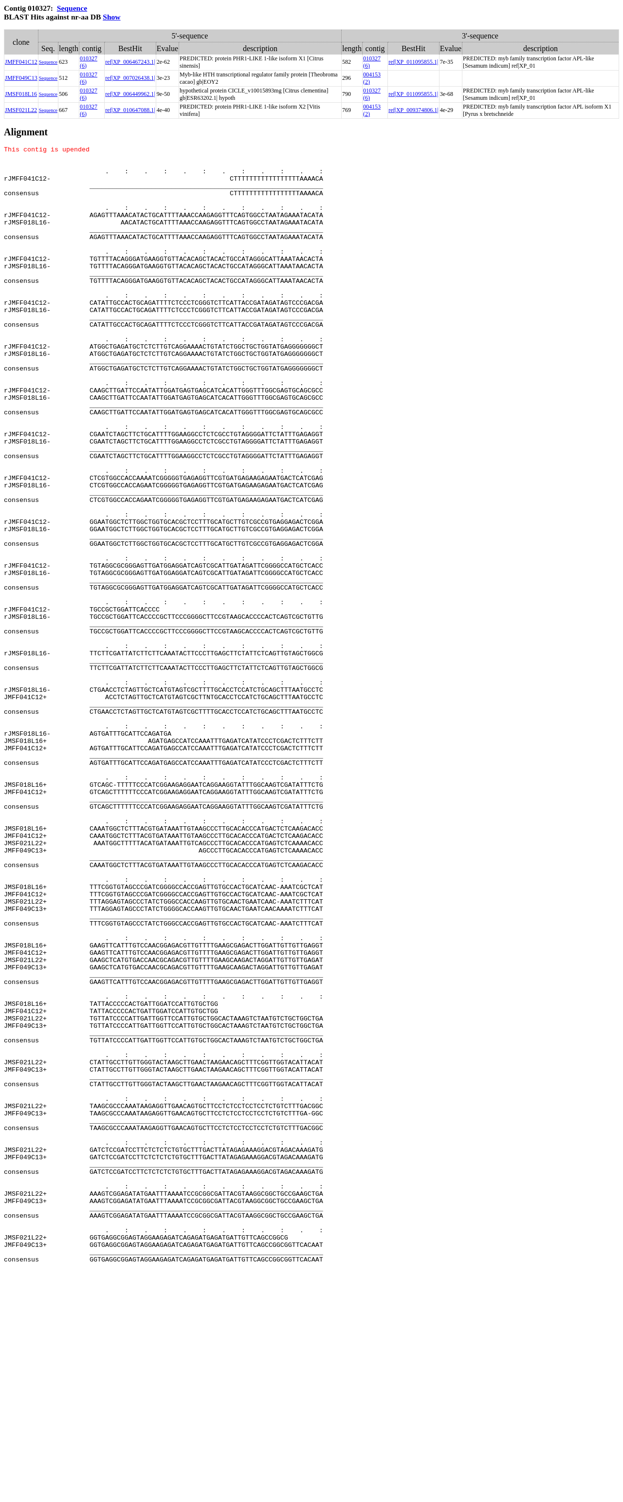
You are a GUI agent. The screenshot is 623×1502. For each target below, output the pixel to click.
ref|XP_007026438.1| (130, 77)
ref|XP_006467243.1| (130, 61)
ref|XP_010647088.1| (130, 110)
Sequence (72, 8)
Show (111, 17)
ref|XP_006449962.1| (130, 94)
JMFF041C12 (21, 61)
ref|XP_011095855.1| (413, 61)
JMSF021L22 (21, 110)
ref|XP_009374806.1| (413, 110)
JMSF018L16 (21, 94)
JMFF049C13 (21, 77)
